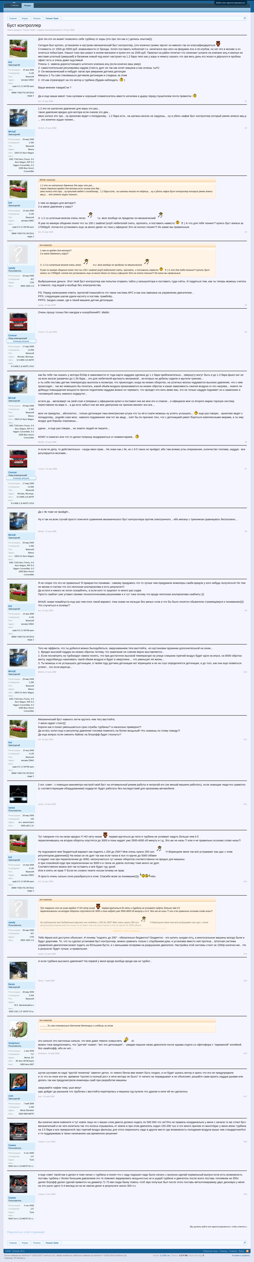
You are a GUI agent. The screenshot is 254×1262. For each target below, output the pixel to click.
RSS (247, 1251)
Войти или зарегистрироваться (230, 3)
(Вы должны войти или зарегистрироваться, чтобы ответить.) (218, 1227)
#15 (245, 981)
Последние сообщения (17, 10)
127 (32, 1156)
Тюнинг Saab (29, 30)
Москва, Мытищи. (26, 357)
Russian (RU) (18, 1251)
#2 (246, 128)
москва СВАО (27, 80)
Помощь (224, 1251)
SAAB (8, 1251)
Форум (27, 5)
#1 (246, 101)
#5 (246, 332)
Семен (12, 1145)
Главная (15, 5)
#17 (245, 1096)
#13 (245, 881)
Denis (11, 984)
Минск (31, 149)
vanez (11, 807)
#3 (246, 232)
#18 (245, 1142)
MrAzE (12, 131)
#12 (245, 804)
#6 (246, 442)
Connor (12, 335)
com (10, 1095)
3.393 (31, 995)
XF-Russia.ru (19, 1258)
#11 (245, 739)
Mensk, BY (29, 1057)
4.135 (31, 73)
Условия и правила (241, 1255)
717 (32, 1054)
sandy (11, 268)
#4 (246, 305)
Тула (32, 1160)
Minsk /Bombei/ (27, 1110)
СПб (32, 282)
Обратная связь (210, 1251)
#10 (245, 672)
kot (60, 30)
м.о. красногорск (26, 822)
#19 (245, 1194)
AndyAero (14, 1043)
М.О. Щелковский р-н (24, 1005)
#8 (246, 531)
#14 (245, 954)
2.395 (31, 142)
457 (32, 279)
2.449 (31, 1107)
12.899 (31, 350)
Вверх (241, 1251)
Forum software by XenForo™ (101, 1255)
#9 (246, 610)
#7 (246, 469)
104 (32, 819)
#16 (245, 1053)
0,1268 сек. (165, 1255)
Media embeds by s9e (66, 1255)
